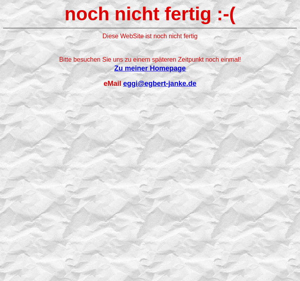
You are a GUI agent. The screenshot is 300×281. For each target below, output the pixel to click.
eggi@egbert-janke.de (159, 83)
